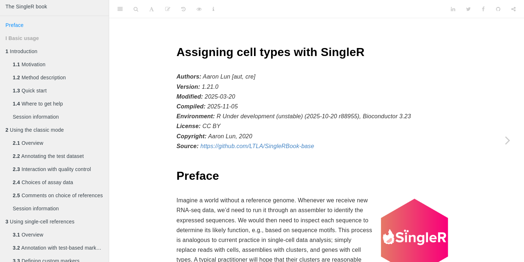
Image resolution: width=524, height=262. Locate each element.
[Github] (498, 9)
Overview (28, 143)
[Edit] (168, 9)
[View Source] (199, 9)
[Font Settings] (151, 9)
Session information (36, 117)
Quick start (30, 91)
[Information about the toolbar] (213, 9)
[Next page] (507, 140)
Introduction (21, 51)
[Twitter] (468, 9)
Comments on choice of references (58, 195)
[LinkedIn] (453, 9)
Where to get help (38, 104)
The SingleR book (26, 6)
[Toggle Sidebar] (120, 9)
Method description (39, 77)
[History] (183, 9)
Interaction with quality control (52, 169)
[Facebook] (483, 9)
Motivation (29, 64)
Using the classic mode (34, 130)
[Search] (136, 9)
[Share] (513, 9)
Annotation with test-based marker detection (61, 248)
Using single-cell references (40, 222)
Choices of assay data (43, 182)
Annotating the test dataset (48, 156)
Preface (14, 25)
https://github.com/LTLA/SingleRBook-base (257, 146)
